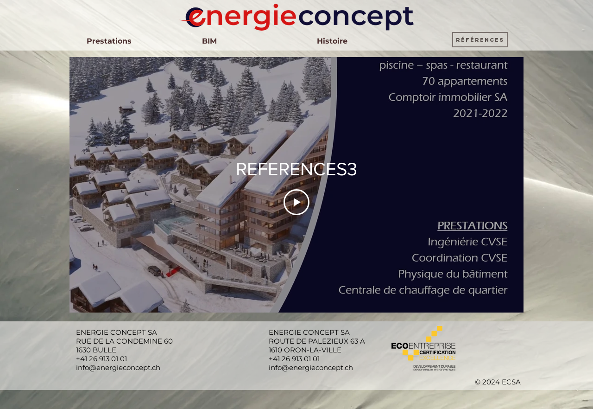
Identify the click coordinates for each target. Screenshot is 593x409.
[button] (480, 39)
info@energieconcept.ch (118, 367)
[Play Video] (296, 202)
